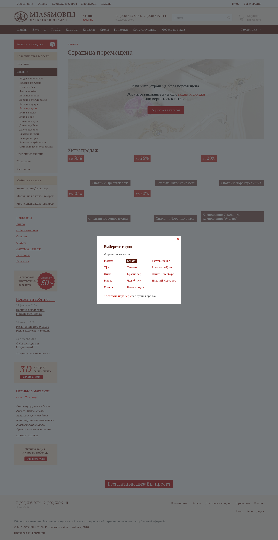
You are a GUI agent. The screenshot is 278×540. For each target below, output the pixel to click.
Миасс (108, 280)
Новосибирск (135, 287)
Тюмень (132, 267)
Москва (108, 261)
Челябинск (134, 280)
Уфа (106, 267)
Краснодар (134, 274)
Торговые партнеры (118, 295)
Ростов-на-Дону (162, 267)
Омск (107, 274)
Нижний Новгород (164, 280)
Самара (109, 287)
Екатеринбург (161, 261)
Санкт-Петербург (163, 274)
